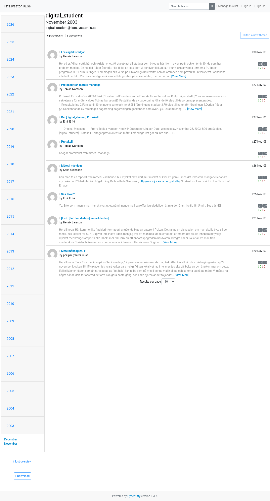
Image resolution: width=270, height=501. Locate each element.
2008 (10, 339)
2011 (10, 286)
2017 (10, 182)
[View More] (178, 76)
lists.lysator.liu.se (17, 6)
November (10, 443)
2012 (10, 269)
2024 (10, 59)
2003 (10, 426)
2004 (10, 408)
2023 (10, 77)
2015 (10, 216)
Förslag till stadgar (72, 52)
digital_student (64, 15)
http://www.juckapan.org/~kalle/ (160, 181)
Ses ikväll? (67, 194)
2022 (10, 94)
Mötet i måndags (71, 165)
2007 (10, 356)
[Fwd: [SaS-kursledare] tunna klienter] (84, 218)
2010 (10, 304)
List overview (22, 461)
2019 (10, 147)
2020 (10, 129)
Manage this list (227, 6)
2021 (10, 112)
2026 (10, 24)
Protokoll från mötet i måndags (79, 84)
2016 (10, 199)
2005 (10, 391)
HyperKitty (133, 496)
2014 (10, 234)
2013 (10, 251)
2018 (10, 164)
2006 (10, 373)
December (10, 439)
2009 (10, 321)
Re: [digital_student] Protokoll (78, 117)
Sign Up (259, 6)
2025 (10, 42)
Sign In (246, 6)
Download (22, 476)
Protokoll (66, 141)
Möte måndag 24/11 (73, 251)
